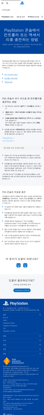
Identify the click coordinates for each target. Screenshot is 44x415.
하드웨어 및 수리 (23, 308)
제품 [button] (22, 336)
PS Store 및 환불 (33, 17)
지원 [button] (22, 345)
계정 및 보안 (20, 17)
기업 (4, 328)
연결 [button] (22, 354)
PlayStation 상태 (7, 17)
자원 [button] (22, 349)
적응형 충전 (8, 82)
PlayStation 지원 (11, 308)
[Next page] (42, 16)
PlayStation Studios (9, 323)
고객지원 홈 (6, 10)
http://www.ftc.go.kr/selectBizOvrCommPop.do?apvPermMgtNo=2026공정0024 (18, 390)
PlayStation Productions (10, 325)
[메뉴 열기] (2, 3)
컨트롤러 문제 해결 (10, 78)
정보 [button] (22, 315)
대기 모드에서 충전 (10, 74)
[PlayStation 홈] (22, 3)
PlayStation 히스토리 (9, 331)
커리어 (5, 320)
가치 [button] (22, 340)
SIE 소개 (5, 317)
